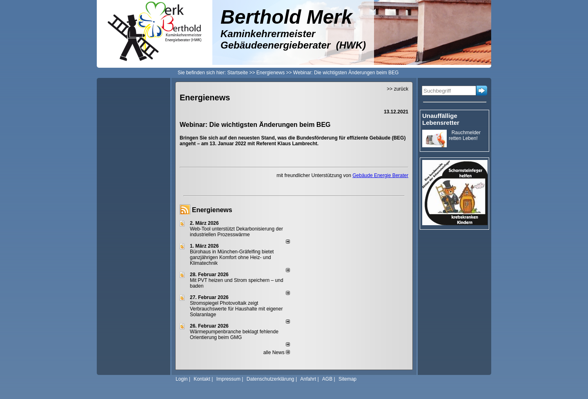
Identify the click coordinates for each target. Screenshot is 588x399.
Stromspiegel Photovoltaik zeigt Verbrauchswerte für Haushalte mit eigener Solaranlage (236, 308)
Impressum (228, 379)
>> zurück (397, 89)
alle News (276, 352)
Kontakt (202, 379)
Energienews (212, 209)
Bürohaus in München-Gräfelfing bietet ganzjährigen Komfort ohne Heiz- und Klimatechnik (232, 257)
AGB (327, 379)
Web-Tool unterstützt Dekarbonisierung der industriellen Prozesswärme (236, 231)
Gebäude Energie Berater (380, 175)
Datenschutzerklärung (270, 379)
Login (181, 379)
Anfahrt (308, 379)
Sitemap (347, 379)
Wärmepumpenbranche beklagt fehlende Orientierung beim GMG (234, 334)
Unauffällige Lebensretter (440, 119)
